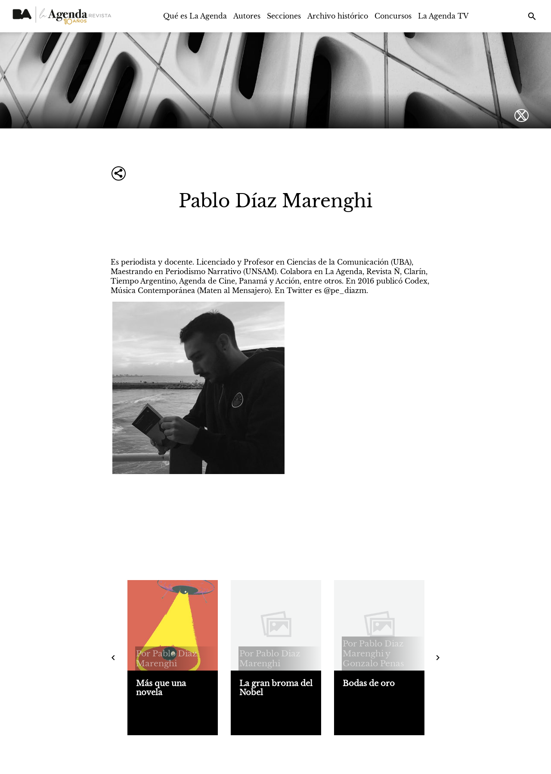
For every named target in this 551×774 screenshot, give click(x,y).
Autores (246, 16)
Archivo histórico (337, 16)
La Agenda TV (443, 16)
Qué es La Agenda (195, 16)
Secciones (284, 16)
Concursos (393, 16)
